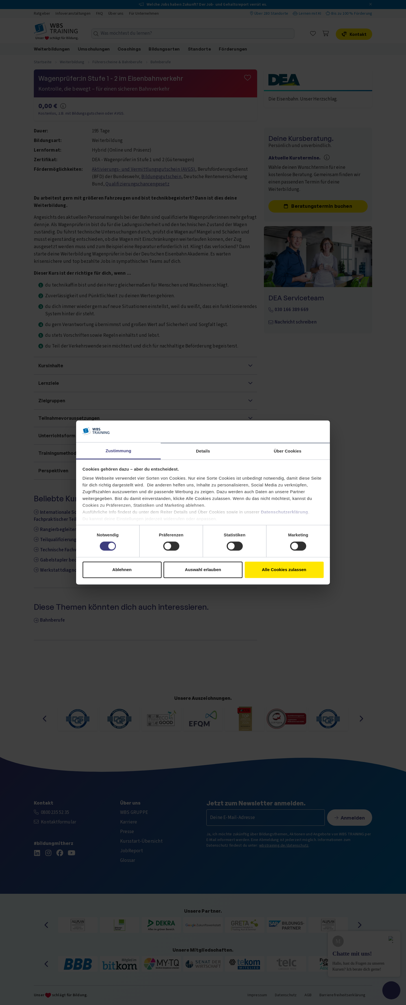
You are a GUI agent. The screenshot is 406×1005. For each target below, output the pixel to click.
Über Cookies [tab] (287, 451)
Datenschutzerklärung (284, 512)
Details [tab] (203, 451)
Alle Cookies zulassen (284, 569)
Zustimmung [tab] (118, 450)
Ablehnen (121, 569)
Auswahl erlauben (203, 569)
